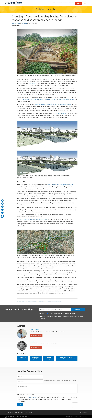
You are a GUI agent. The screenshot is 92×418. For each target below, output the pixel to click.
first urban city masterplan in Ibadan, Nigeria (34, 219)
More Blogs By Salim (36, 335)
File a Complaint (83, 412)
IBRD (18, 416)
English (18, 25)
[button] (85, 3)
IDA (20, 416)
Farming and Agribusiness (35, 358)
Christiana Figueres (60, 113)
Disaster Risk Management (31, 301)
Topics (65, 3)
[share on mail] (2, 200)
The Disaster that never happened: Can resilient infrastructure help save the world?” (48, 99)
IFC (23, 416)
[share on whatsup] (2, 213)
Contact (71, 3)
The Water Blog (48, 358)
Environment (41, 301)
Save (20, 404)
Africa (60, 301)
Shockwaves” (33, 83)
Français (57, 313)
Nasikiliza (52, 9)
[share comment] (2, 216)
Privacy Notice (32, 397)
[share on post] (2, 207)
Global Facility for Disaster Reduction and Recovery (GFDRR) (52, 104)
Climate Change (20, 301)
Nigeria (56, 301)
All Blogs (59, 3)
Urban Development (49, 301)
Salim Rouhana (16, 23)
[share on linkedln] (2, 210)
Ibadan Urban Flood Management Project (60, 185)
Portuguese (66, 313)
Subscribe (77, 309)
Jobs (26, 412)
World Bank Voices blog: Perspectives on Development (66, 358)
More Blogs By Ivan (35, 347)
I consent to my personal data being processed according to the (62, 317)
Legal (6, 412)
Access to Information (19, 412)
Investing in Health (23, 358)
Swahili (73, 313)
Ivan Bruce (24, 23)
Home (53, 3)
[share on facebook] (2, 203)
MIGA (26, 416)
